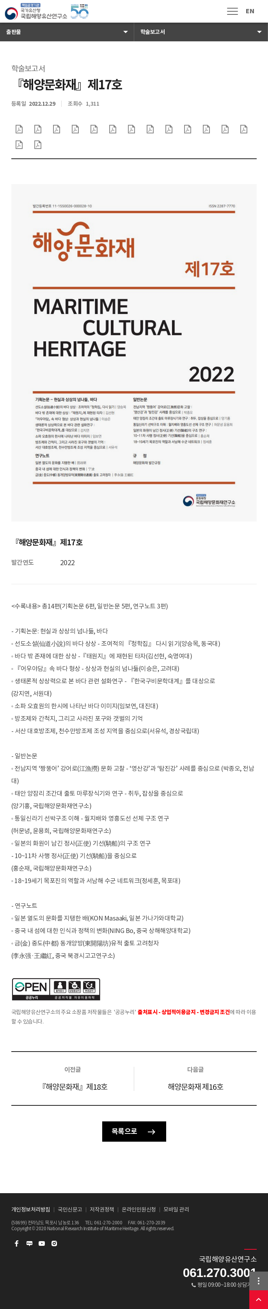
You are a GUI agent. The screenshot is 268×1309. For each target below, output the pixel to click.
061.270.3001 (220, 1273)
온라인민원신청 (139, 1209)
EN (250, 11)
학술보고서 (152, 31)
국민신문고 (70, 1209)
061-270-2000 (108, 1223)
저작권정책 (102, 1209)
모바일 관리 (176, 1209)
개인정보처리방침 (30, 1209)
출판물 (13, 31)
